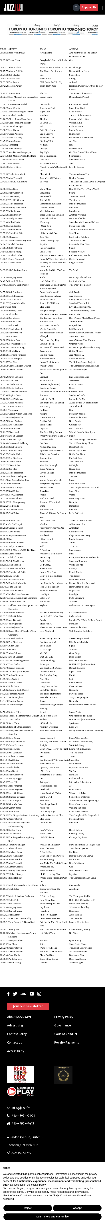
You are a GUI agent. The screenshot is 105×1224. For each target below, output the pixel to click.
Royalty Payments (66, 1042)
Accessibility (15, 1051)
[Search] (76, 7)
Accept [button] (77, 1208)
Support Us (89, 7)
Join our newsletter (28, 1006)
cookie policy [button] (38, 1184)
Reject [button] (27, 1208)
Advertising (15, 1025)
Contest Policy (17, 1034)
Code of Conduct (65, 1034)
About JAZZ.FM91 (19, 1017)
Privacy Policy (63, 1017)
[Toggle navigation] (101, 8)
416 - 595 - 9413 (23, 1123)
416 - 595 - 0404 (23, 1115)
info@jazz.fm (21, 1108)
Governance (62, 1025)
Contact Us (14, 1042)
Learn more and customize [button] (52, 1216)
